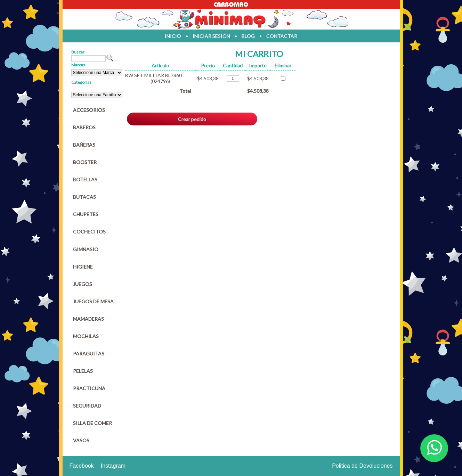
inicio (173, 36)
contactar (281, 36)
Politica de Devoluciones (362, 466)
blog (248, 36)
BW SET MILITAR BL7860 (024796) (153, 78)
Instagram (113, 466)
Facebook (82, 466)
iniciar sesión (211, 36)
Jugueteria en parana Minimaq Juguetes (231, 19)
